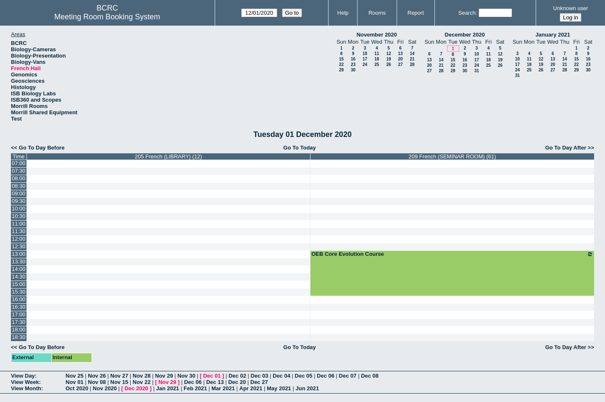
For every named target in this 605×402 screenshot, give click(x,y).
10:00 (19, 208)
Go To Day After (566, 148)
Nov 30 (186, 376)
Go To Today (299, 148)
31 (476, 70)
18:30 (19, 337)
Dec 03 (259, 376)
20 (400, 59)
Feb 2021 (195, 388)
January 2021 (553, 35)
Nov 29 (164, 376)
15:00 (19, 284)
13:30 (19, 261)
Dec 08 (370, 376)
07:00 (19, 163)
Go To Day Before (42, 148)
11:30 (19, 231)
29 (341, 70)
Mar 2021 (223, 388)
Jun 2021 (307, 388)
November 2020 (377, 35)
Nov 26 (97, 376)
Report (416, 13)
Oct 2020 (77, 388)
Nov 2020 (105, 388)
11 (376, 53)
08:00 (19, 178)
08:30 (19, 186)
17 (365, 59)
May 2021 (279, 388)
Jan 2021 (167, 388)
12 (388, 53)
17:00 (19, 314)
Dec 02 (237, 376)
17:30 (19, 322)
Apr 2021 (251, 388)
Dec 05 (304, 376)
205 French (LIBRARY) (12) (168, 156)
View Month (26, 388)
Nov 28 (142, 376)
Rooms (377, 13)
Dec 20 (237, 382)
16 (353, 59)
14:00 (19, 269)
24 (365, 64)
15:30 (19, 292)
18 (376, 59)
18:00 (19, 329)
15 (341, 59)
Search (467, 13)
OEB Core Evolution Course (452, 254)
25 (376, 64)
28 (412, 64)
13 (400, 53)
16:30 (19, 307)
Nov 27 (119, 376)
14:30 (19, 276)
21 (412, 59)
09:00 (19, 193)
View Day (23, 376)
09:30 (19, 201)
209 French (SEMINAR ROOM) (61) (452, 156)
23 (353, 64)
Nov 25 (75, 376)
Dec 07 (348, 376)
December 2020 (465, 35)
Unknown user (570, 8)
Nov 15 (119, 382)
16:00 (19, 299)
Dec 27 (259, 382)
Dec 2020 (136, 388)
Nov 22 (142, 382)
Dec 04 (281, 376)
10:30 (19, 216)
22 (341, 64)
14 (412, 53)
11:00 (19, 224)
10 (365, 53)
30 (353, 70)
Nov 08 (97, 382)
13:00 (19, 254)
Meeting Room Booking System (107, 17)
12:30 (19, 246)
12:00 (19, 239)
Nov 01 (75, 382)
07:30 (19, 171)
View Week (25, 382)
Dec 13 (215, 382)
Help (343, 13)
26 (388, 64)
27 (400, 64)
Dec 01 (212, 376)
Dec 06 (325, 376)
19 (388, 59)
